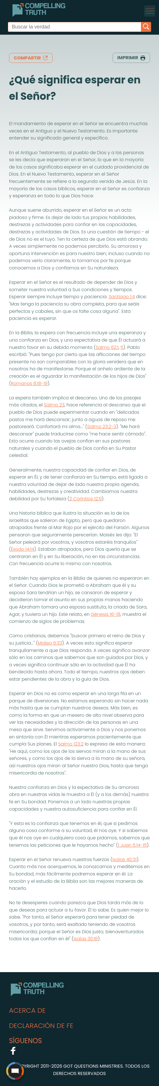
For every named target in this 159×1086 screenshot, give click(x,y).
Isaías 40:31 (124, 859)
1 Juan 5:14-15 (132, 845)
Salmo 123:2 (71, 744)
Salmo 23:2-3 (101, 426)
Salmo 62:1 (107, 347)
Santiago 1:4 (122, 296)
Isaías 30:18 (85, 938)
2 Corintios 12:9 (86, 499)
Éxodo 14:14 (22, 549)
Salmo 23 (54, 405)
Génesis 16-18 (105, 614)
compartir (31, 58)
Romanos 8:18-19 (29, 383)
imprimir (131, 57)
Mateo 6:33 (50, 643)
